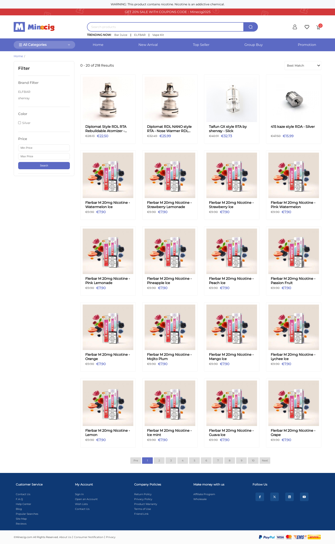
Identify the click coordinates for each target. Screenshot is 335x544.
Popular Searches (27, 513)
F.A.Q (19, 499)
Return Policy (143, 494)
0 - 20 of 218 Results (97, 65)
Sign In (79, 494)
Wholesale (200, 499)
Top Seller (201, 45)
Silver (26, 123)
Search (44, 165)
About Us (65, 537)
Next (265, 460)
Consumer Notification (88, 537)
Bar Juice (120, 34)
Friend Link (141, 513)
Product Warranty (145, 504)
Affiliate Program (204, 494)
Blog (19, 508)
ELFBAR (139, 34)
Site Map (21, 518)
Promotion (307, 45)
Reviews (21, 523)
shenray (24, 98)
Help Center (23, 504)
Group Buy (253, 45)
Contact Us (23, 494)
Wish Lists (81, 504)
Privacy (111, 537)
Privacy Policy (143, 499)
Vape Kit (158, 34)
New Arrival (148, 45)
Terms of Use (142, 508)
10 (253, 460)
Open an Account (86, 499)
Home (98, 45)
